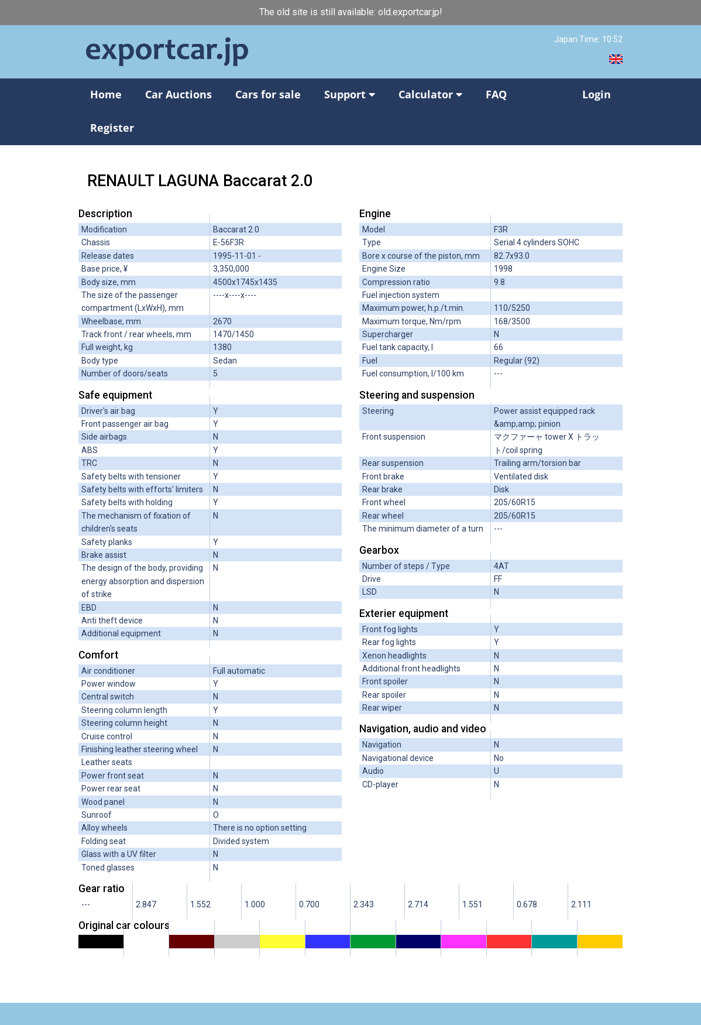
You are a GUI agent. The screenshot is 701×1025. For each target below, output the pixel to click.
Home (106, 94)
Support (349, 94)
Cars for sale (268, 94)
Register (112, 128)
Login (596, 94)
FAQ (496, 94)
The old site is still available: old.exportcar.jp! (350, 12)
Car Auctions (178, 94)
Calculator (430, 94)
